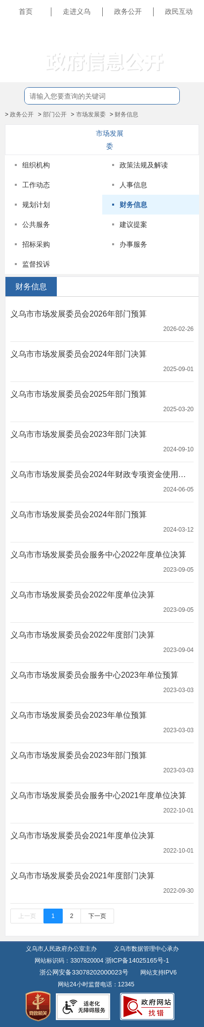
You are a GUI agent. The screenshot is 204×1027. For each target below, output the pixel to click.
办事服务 (133, 244)
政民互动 (179, 11)
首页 (26, 11)
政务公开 (128, 11)
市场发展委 (91, 114)
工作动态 (36, 185)
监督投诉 (36, 264)
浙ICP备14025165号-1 (137, 960)
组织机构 (36, 165)
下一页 (97, 916)
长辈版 (186, 34)
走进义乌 (76, 11)
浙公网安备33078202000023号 (84, 972)
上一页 (27, 916)
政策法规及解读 (144, 165)
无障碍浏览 (179, 56)
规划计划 (36, 205)
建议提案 (133, 224)
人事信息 (133, 185)
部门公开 (55, 114)
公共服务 (36, 224)
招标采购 (36, 244)
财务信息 (126, 114)
